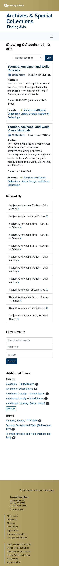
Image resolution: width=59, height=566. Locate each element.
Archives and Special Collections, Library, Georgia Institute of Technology (28, 114)
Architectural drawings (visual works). (26, 403)
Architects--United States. (20, 388)
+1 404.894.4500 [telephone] (19, 506)
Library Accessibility (16, 534)
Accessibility (12, 559)
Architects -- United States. (20, 384)
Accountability (13, 562)
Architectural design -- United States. (26, 393)
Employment (12, 527)
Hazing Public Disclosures (18, 555)
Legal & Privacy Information (19, 544)
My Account (12, 516)
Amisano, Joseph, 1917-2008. (22, 420)
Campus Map (17, 509)
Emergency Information (17, 537)
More (11, 408)
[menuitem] (30, 516)
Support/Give (13, 530)
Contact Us (12, 519)
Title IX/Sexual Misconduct (18, 551)
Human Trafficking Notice (18, 548)
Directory (11, 523)
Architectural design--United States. (25, 398)
